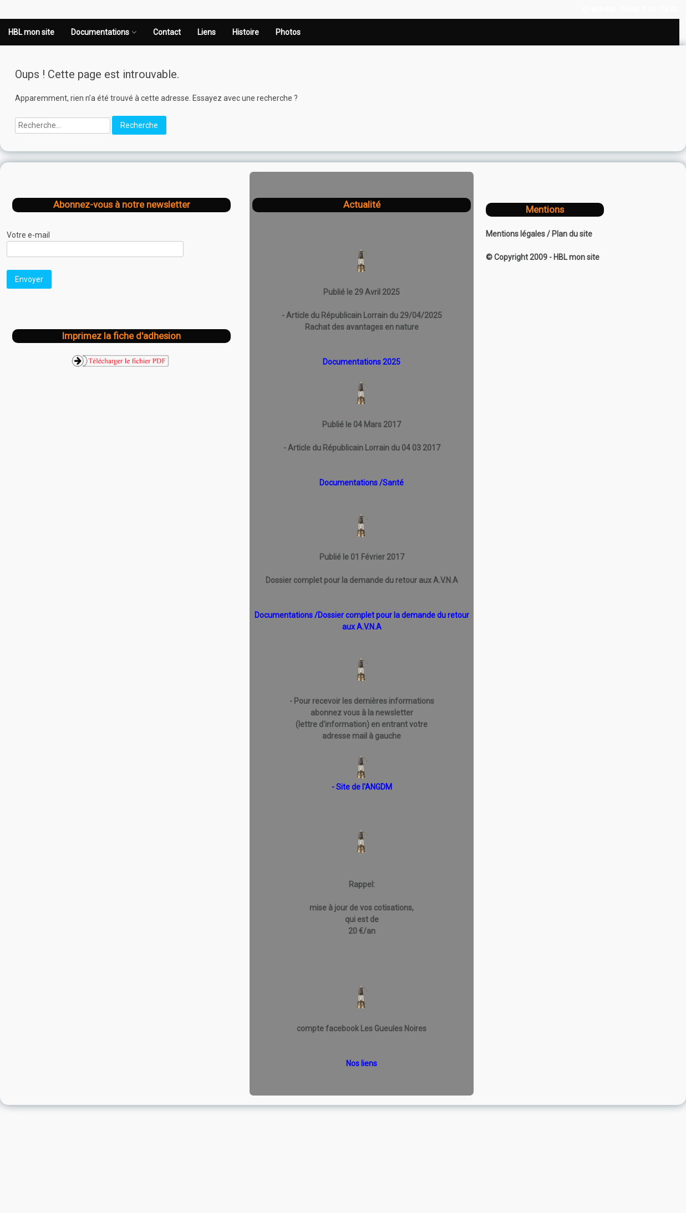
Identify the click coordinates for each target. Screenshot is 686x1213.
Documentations (100, 32)
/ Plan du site (569, 233)
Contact (167, 32)
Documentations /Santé (361, 482)
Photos (288, 32)
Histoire (245, 32)
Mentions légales (516, 233)
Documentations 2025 (361, 361)
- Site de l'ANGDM (362, 786)
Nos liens (361, 1063)
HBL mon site (31, 32)
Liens (206, 32)
